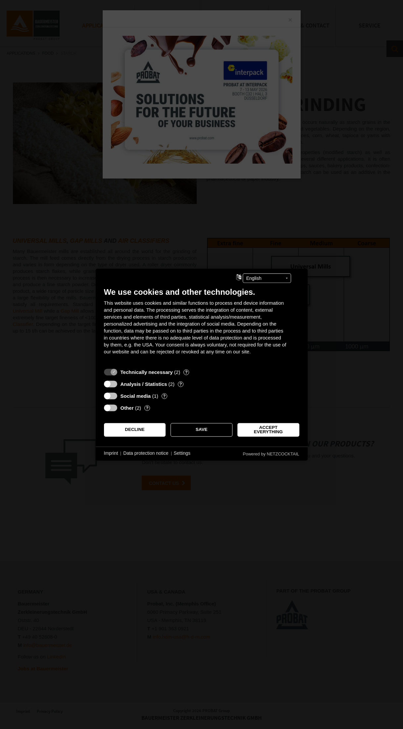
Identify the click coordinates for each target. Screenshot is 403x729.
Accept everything (268, 430)
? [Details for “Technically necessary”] (186, 372)
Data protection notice (145, 453)
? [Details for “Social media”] (164, 395)
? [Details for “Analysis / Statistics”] (180, 384)
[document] (201, 326)
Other (127, 408)
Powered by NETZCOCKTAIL (271, 453)
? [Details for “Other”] (147, 407)
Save (202, 429)
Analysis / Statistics (144, 384)
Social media (136, 396)
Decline (134, 429)
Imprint (111, 453)
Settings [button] (182, 453)
